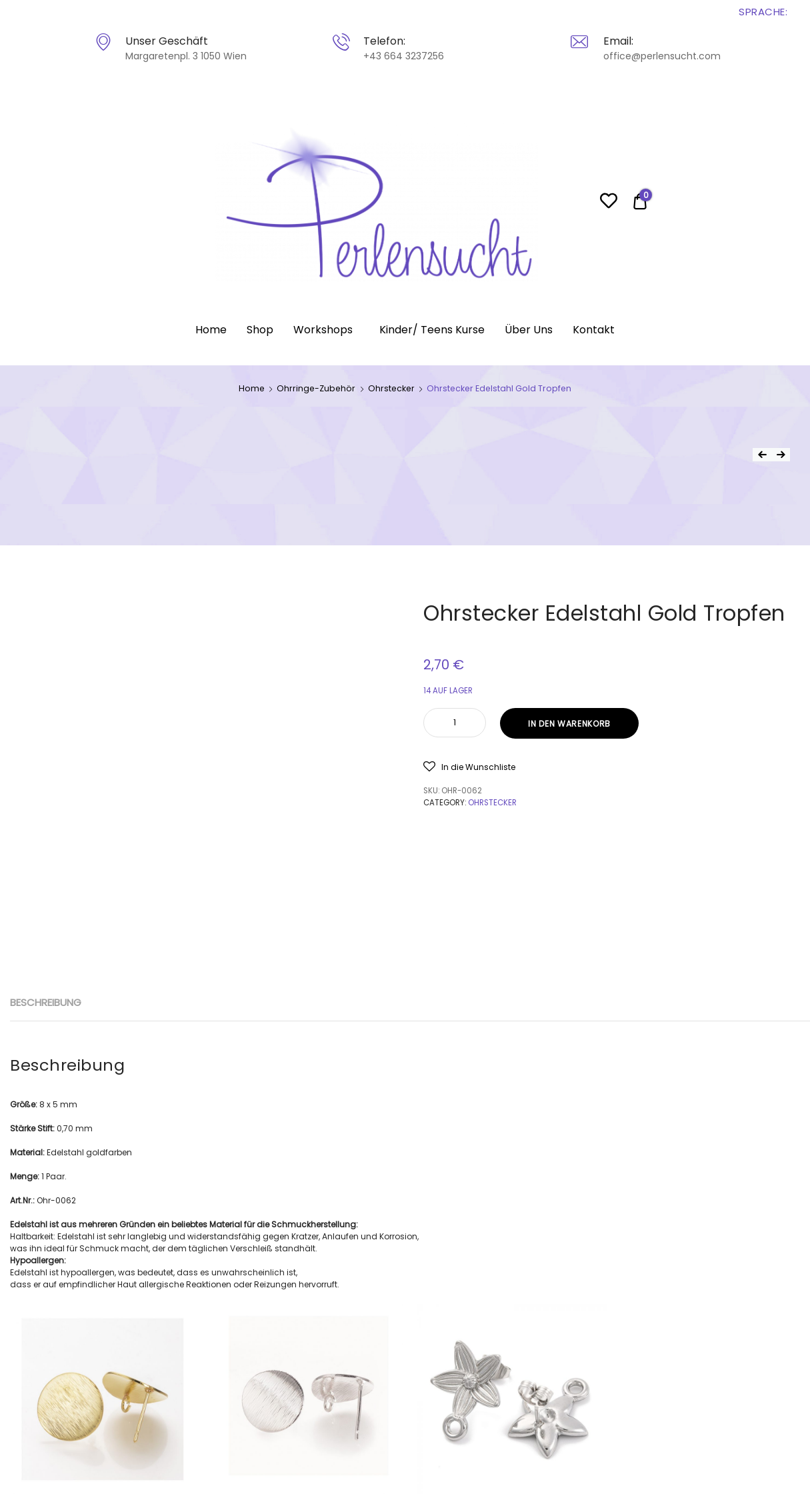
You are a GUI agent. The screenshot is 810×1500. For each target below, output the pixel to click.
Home (211, 329)
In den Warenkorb (569, 723)
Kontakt (594, 329)
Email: (618, 41)
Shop (260, 329)
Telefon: (384, 41)
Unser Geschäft (166, 41)
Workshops (323, 329)
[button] (469, 766)
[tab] (45, 1003)
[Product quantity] (454, 722)
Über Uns (529, 329)
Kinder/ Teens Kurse (432, 329)
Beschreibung (45, 1002)
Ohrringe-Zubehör (316, 388)
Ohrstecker (391, 388)
